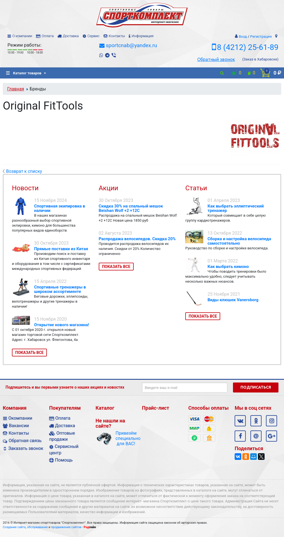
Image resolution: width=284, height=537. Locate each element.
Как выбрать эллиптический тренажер (235, 208)
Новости (25, 188)
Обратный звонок (216, 59)
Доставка (70, 36)
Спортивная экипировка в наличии (59, 208)
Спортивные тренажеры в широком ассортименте (60, 289)
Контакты (117, 36)
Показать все (29, 352)
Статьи (196, 188)
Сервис (93, 36)
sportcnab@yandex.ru (131, 45)
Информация (142, 36)
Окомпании (20, 418)
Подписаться (255, 387)
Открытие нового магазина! (61, 324)
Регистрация (261, 36)
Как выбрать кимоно (228, 266)
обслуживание (37, 527)
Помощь (63, 460)
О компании (22, 36)
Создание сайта (14, 527)
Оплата (48, 36)
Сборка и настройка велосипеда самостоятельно (239, 241)
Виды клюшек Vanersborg (232, 299)
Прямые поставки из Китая (61, 248)
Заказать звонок (25, 448)
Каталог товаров (23, 73)
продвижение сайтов (66, 527)
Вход (243, 36)
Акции (108, 188)
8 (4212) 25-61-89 (247, 47)
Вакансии (19, 425)
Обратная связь (25, 440)
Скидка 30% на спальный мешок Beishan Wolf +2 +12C (131, 208)
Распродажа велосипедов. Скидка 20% (137, 238)
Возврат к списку (22, 171)
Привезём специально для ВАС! (126, 438)
